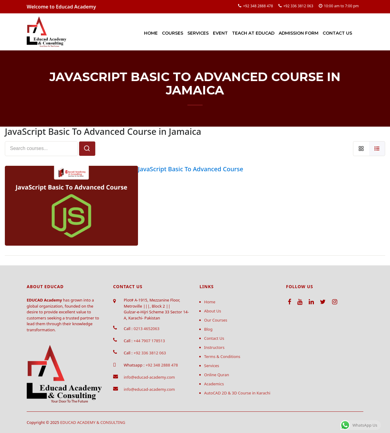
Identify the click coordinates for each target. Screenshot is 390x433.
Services (198, 33)
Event (220, 33)
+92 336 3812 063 (298, 6)
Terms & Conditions (222, 356)
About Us (212, 311)
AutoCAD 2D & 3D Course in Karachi (237, 393)
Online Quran (216, 374)
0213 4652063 (146, 328)
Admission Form (298, 33)
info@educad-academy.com (149, 377)
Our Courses (215, 320)
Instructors (214, 347)
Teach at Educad (253, 33)
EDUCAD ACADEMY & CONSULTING (93, 422)
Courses (172, 33)
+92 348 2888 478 (258, 6)
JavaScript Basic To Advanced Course (190, 169)
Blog (208, 329)
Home (151, 33)
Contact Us (337, 33)
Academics (214, 384)
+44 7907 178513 (149, 340)
